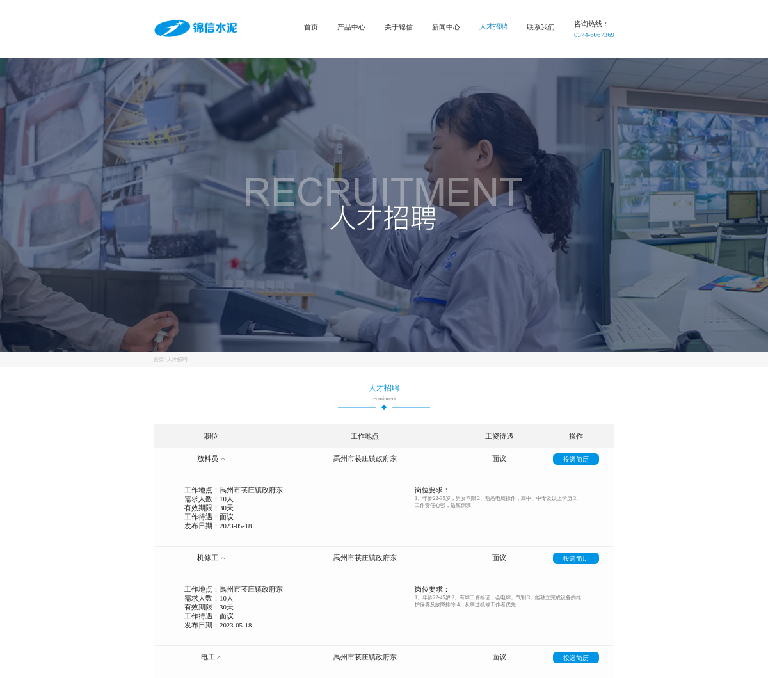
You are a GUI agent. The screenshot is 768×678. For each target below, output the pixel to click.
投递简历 (576, 459)
